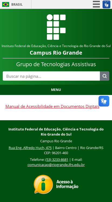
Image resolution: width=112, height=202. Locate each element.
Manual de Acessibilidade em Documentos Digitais (52, 106)
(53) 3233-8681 (56, 159)
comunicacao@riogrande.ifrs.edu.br (56, 164)
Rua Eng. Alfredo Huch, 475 (30, 147)
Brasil (17, 4)
